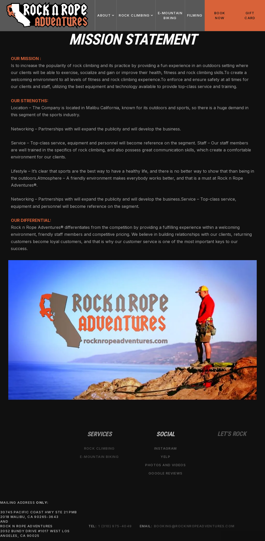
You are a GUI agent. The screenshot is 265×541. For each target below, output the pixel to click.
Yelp (165, 457)
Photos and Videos (165, 465)
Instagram (165, 448)
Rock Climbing (99, 448)
